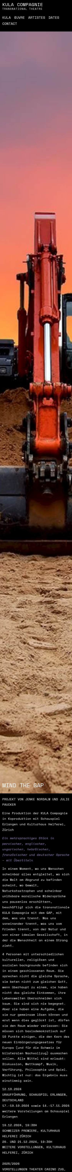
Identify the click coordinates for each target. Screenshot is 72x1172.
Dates (54, 17)
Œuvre (19, 17)
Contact (9, 23)
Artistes (36, 17)
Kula (6, 17)
